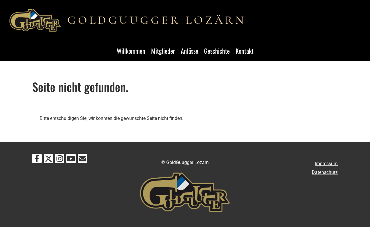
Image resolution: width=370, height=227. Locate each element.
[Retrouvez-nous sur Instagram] (59, 159)
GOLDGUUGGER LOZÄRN (156, 20)
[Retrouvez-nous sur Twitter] (48, 159)
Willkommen (131, 50)
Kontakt (245, 50)
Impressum (326, 163)
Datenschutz (325, 172)
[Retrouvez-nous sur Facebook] (37, 159)
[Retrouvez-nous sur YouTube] (71, 159)
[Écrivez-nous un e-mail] (82, 159)
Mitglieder (163, 50)
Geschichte (217, 50)
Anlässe (189, 50)
